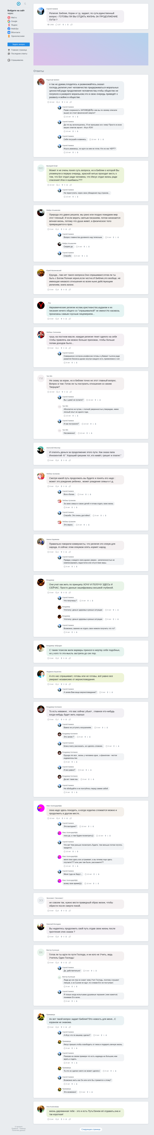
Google (12, 21)
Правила (15, 1128)
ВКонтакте (14, 32)
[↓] (67, 25)
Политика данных (18, 1130)
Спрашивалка (15, 60)
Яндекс (12, 25)
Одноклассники (16, 36)
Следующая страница (91, 1129)
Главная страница (17, 50)
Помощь (22, 1128)
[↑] (63, 25)
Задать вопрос (18, 44)
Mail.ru (12, 17)
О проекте (18, 1127)
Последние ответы (17, 53)
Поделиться (72, 24)
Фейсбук (13, 28)
